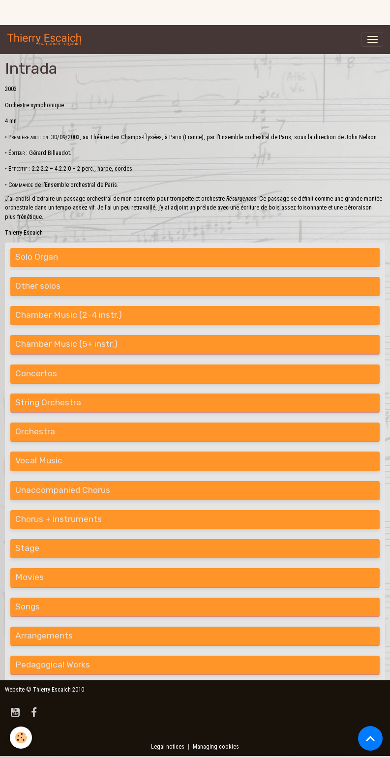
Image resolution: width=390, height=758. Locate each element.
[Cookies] (21, 738)
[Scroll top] (370, 738)
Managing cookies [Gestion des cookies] (216, 746)
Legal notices (167, 746)
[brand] (46, 39)
